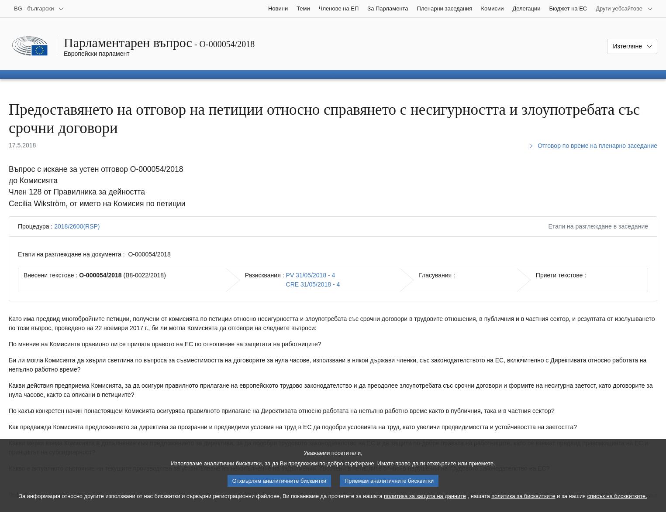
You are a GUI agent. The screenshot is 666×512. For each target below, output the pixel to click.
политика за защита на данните (425, 502)
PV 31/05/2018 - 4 (310, 275)
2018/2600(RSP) (77, 226)
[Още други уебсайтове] (624, 8)
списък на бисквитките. (617, 502)
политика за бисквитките (523, 502)
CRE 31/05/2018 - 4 (313, 284)
